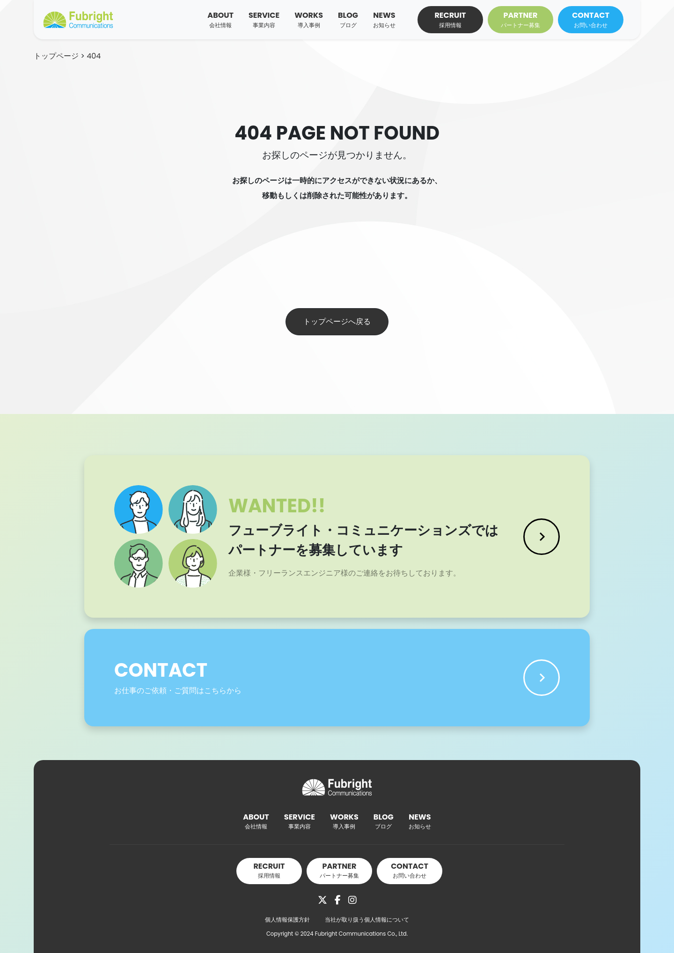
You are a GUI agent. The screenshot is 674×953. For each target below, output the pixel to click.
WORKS (308, 20)
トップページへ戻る (337, 321)
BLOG (348, 20)
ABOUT (220, 20)
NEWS (384, 20)
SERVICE (264, 20)
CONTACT (591, 20)
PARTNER (520, 20)
